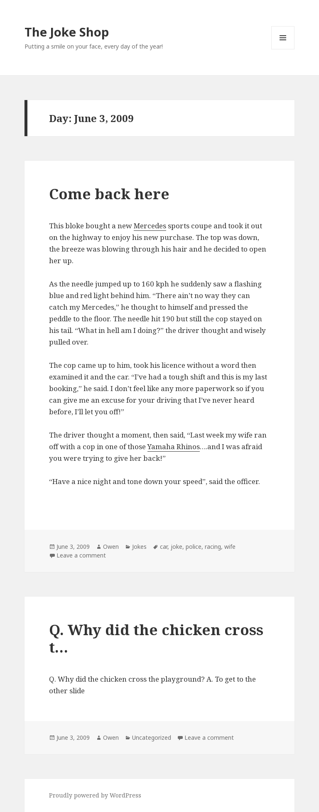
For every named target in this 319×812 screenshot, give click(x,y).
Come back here (109, 193)
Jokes (139, 546)
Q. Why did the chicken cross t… (156, 638)
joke (176, 546)
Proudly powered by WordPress (95, 795)
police (193, 546)
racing (213, 546)
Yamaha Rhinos (173, 446)
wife (230, 546)
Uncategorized (151, 737)
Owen (111, 546)
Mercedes (150, 225)
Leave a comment (81, 555)
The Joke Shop (67, 32)
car (163, 546)
